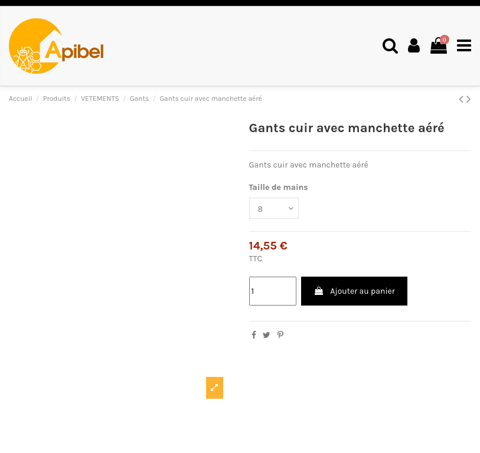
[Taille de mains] (274, 208)
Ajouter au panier (354, 291)
